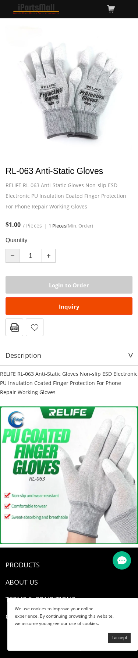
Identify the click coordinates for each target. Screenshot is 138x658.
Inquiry (69, 306)
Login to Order (69, 285)
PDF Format (14, 327)
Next (123, 88)
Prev (15, 88)
